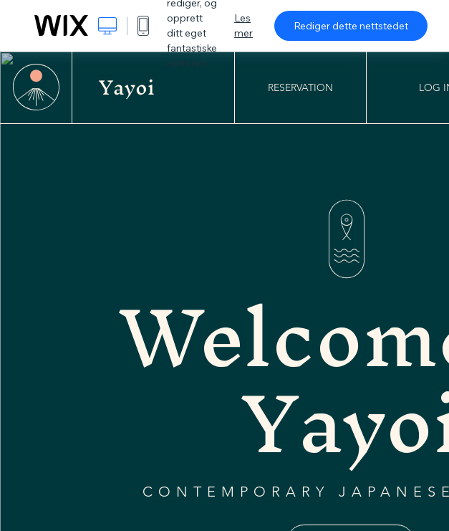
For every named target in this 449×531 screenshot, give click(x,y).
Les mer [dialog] (243, 25)
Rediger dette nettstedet (351, 25)
